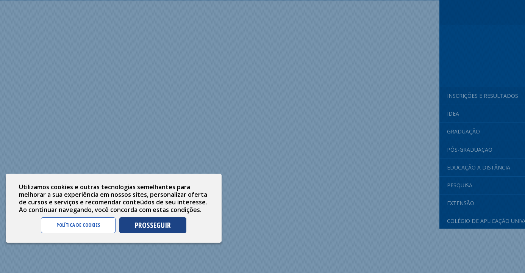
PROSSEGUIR (153, 225)
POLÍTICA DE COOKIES (78, 224)
